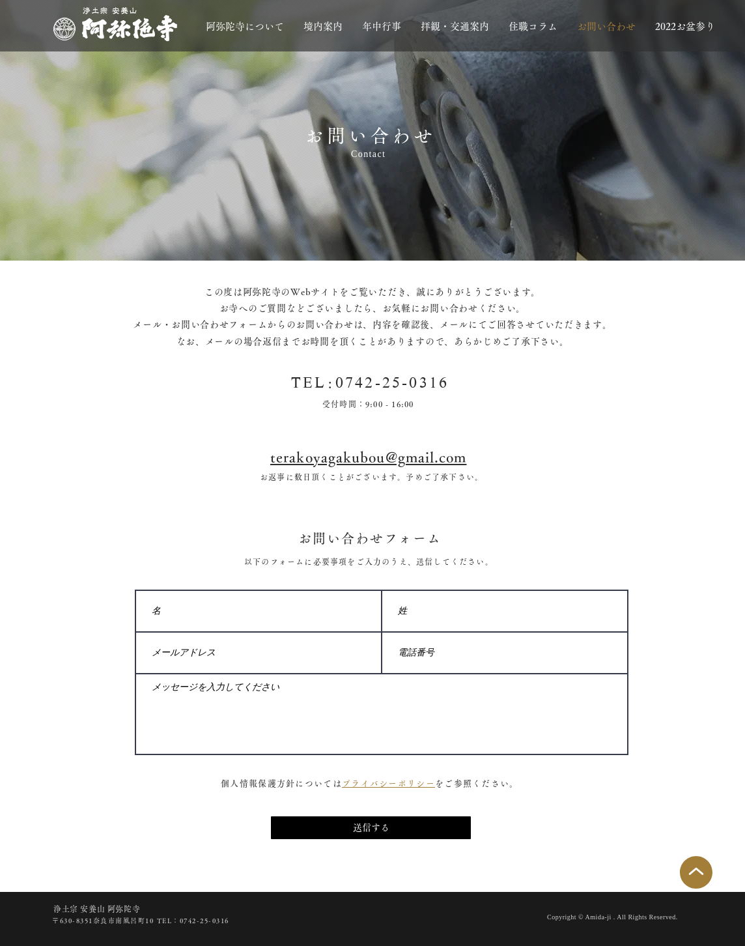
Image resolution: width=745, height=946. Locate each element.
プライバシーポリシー (388, 783)
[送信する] (371, 827)
